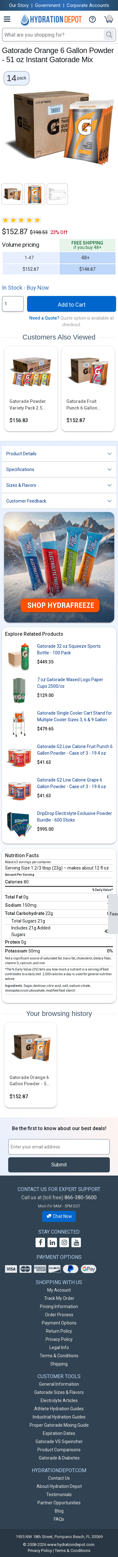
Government (47, 5)
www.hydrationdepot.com (70, 1544)
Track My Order (59, 1298)
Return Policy (59, 1331)
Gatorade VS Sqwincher (59, 1441)
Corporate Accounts (88, 5)
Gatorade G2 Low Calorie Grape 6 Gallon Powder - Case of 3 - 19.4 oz (71, 783)
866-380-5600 (81, 1197)
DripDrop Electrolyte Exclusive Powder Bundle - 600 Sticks (74, 817)
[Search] (109, 34)
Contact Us (59, 1478)
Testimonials (59, 1494)
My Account (59, 1290)
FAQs (59, 1519)
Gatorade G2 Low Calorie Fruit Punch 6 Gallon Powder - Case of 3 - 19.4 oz (75, 750)
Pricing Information (59, 1306)
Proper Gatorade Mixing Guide (59, 1425)
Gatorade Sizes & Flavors (59, 1392)
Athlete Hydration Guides (59, 1408)
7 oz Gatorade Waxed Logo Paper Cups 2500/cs (70, 683)
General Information (59, 1384)
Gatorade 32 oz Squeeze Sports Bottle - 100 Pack (69, 649)
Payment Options (59, 1322)
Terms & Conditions (59, 1355)
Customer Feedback (26, 501)
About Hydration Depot (59, 1486)
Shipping (59, 1363)
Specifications (20, 469)
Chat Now (59, 1216)
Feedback (114, 914)
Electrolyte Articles (59, 1400)
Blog (59, 1510)
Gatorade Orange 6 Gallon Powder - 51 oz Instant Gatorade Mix (29, 1081)
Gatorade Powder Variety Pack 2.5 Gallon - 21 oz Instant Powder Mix (28, 405)
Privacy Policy (59, 1339)
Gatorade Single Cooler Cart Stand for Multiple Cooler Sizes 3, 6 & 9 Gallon (74, 716)
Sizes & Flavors (21, 485)
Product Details (21, 453)
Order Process (59, 1314)
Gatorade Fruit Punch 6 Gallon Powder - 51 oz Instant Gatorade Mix (87, 405)
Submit (59, 1165)
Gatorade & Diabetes (59, 1457)
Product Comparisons (59, 1449)
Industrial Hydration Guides (59, 1416)
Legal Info (59, 1347)
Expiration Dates (59, 1433)
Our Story (19, 5)
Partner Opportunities (59, 1502)
